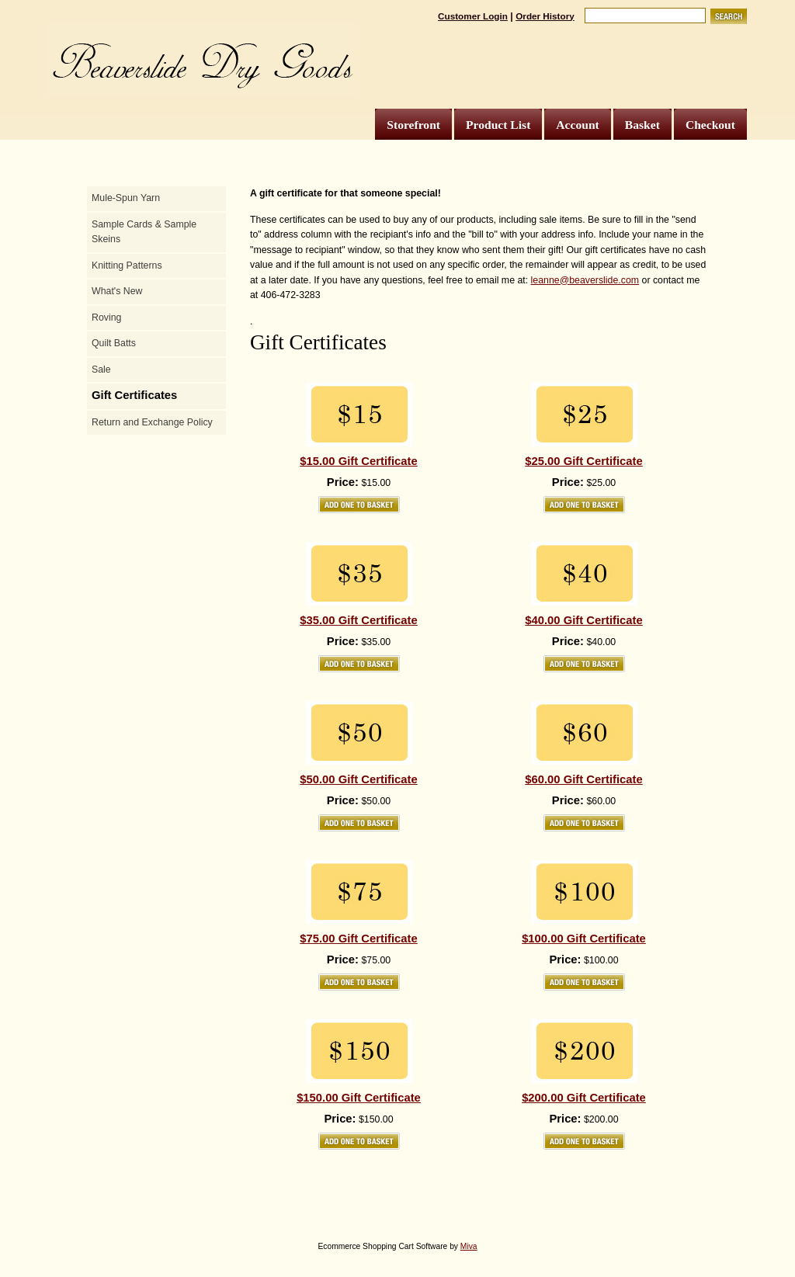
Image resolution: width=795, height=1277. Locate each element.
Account (577, 124)
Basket (642, 124)
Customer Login (473, 16)
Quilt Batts (114, 343)
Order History (545, 16)
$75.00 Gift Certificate (358, 938)
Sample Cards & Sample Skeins (144, 232)
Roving (106, 317)
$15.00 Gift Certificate (358, 461)
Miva (468, 1246)
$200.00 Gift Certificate (584, 1097)
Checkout (710, 124)
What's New (117, 291)
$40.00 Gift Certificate (583, 620)
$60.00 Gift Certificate (583, 779)
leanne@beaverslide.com (585, 280)
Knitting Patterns (127, 265)
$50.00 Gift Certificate (358, 779)
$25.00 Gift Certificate (583, 461)
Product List (498, 124)
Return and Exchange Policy (152, 422)
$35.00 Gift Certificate (358, 620)
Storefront (413, 124)
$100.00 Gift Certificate (584, 938)
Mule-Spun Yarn (126, 198)
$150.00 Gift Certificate (359, 1097)
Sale (101, 369)
